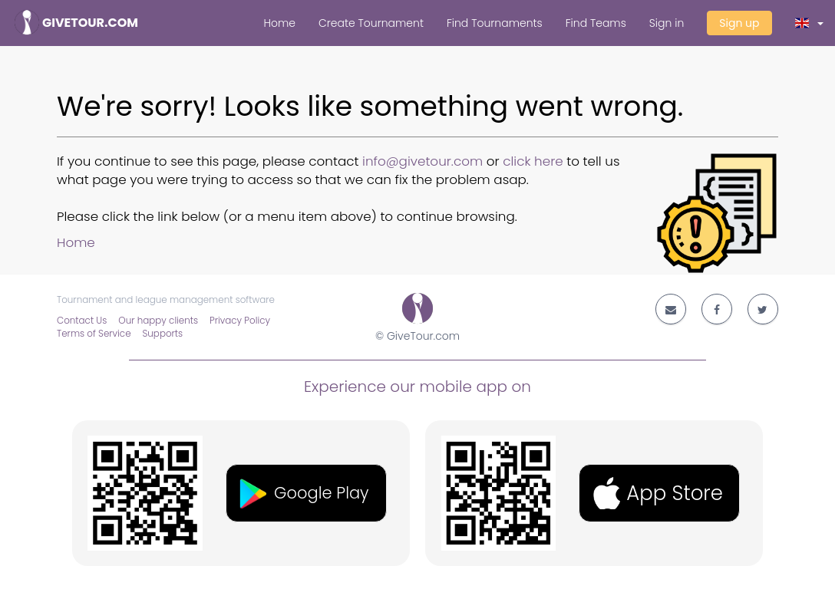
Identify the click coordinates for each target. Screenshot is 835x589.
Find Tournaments (495, 23)
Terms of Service (94, 333)
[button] (810, 23)
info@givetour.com (422, 161)
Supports (163, 333)
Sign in (666, 23)
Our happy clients (158, 320)
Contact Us (82, 320)
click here (533, 161)
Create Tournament (371, 23)
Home (279, 23)
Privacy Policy (240, 320)
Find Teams (596, 23)
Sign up (739, 23)
